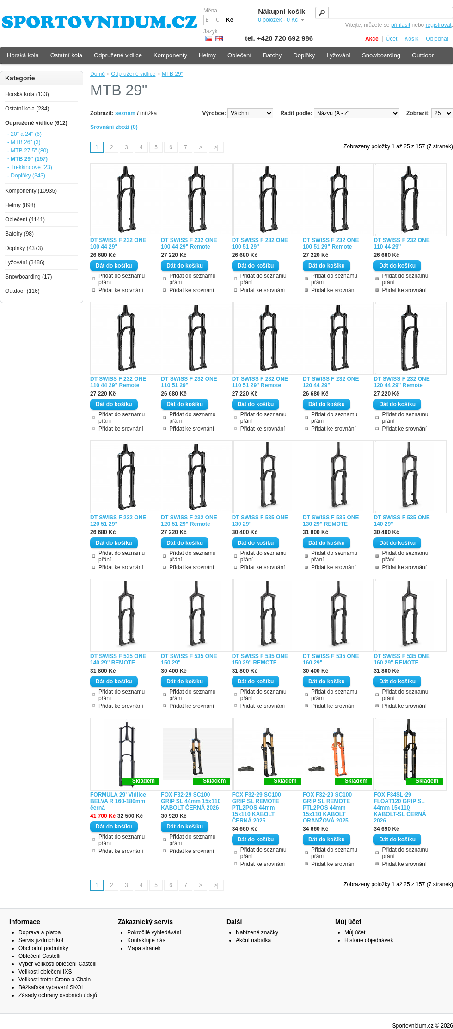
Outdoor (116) (22, 291)
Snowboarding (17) (28, 277)
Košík (411, 39)
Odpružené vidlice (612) (36, 123)
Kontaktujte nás (146, 940)
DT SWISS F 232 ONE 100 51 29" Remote (331, 243)
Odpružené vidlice (133, 74)
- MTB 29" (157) (27, 159)
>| (216, 147)
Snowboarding (381, 55)
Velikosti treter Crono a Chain (54, 979)
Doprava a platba (39, 932)
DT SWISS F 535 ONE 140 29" (401, 520)
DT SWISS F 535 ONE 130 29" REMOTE (331, 520)
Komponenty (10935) (31, 191)
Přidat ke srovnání (120, 290)
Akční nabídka (253, 940)
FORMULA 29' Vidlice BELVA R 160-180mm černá (118, 801)
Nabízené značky (257, 932)
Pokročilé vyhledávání (154, 932)
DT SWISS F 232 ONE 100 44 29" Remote (189, 243)
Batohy (272, 55)
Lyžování (338, 55)
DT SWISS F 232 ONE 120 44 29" (331, 382)
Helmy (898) (20, 205)
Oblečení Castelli (39, 956)
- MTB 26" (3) (24, 142)
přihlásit (400, 25)
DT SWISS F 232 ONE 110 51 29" (189, 382)
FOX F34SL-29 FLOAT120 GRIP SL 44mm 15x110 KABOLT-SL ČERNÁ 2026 (399, 808)
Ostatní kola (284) (27, 108)
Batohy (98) (19, 234)
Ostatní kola (66, 55)
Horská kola (23, 55)
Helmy (207, 55)
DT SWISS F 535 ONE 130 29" (260, 520)
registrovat (439, 25)
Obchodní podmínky (43, 948)
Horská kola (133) (27, 94)
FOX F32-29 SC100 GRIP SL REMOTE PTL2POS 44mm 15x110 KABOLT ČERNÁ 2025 (256, 808)
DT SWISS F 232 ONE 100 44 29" (118, 243)
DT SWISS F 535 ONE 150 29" (189, 659)
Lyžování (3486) (25, 262)
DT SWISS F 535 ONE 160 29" (331, 659)
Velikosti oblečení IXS (45, 971)
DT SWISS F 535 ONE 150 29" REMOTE (260, 659)
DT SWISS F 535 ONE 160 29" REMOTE (401, 659)
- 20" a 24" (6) (24, 134)
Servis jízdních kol (40, 940)
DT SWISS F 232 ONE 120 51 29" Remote (189, 520)
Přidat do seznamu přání (121, 279)
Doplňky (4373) (24, 248)
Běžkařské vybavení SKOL (51, 987)
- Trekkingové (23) (29, 167)
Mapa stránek (144, 948)
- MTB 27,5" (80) (27, 150)
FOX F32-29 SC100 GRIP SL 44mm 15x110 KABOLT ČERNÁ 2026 (190, 801)
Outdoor (423, 55)
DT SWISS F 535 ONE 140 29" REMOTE (118, 659)
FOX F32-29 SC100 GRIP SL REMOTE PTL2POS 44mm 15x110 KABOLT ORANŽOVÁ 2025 (327, 808)
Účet (392, 39)
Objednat (437, 39)
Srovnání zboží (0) (114, 127)
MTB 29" (172, 74)
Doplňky (304, 55)
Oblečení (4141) (25, 219)
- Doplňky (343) (26, 175)
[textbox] (384, 12)
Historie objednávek (368, 940)
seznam (125, 113)
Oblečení (239, 55)
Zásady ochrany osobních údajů (57, 995)
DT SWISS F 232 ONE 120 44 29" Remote (401, 382)
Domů (97, 74)
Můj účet (354, 932)
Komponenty (170, 55)
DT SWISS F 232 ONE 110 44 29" (401, 243)
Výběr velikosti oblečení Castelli (57, 964)
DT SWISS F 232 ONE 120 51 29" (118, 520)
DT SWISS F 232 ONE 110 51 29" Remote (260, 382)
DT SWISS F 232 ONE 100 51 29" (260, 243)
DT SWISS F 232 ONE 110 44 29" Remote (118, 382)
